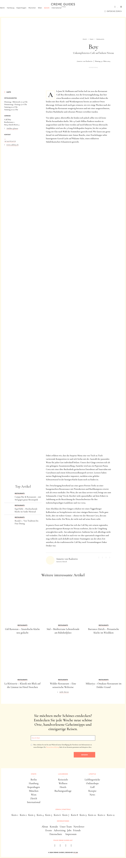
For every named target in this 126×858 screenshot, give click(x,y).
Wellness (63, 783)
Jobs (69, 830)
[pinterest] (66, 846)
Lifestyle (35, 7)
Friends (77, 830)
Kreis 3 (31, 815)
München (36, 11)
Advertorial (93, 67)
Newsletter (78, 826)
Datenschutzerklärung (52, 747)
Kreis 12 (111, 815)
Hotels (63, 787)
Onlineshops (92, 783)
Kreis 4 (40, 815)
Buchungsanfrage (63, 790)
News (92, 794)
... (5, 138)
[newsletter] (71, 846)
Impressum (71, 834)
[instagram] (60, 846)
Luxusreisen (20, 7)
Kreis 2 (23, 815)
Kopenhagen (25, 11)
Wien (44, 11)
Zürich (51, 11)
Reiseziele (63, 779)
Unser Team (66, 826)
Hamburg (14, 11)
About (45, 826)
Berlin (6, 11)
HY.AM (75, 852)
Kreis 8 (74, 815)
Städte (7, 7)
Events (48, 830)
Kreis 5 (48, 815)
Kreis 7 (65, 815)
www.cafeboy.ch (12, 145)
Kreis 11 (101, 815)
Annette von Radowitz (85, 61)
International (61, 11)
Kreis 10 (92, 815)
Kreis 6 (57, 815)
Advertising (59, 830)
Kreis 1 (14, 815)
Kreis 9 (83, 815)
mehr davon (64, 692)
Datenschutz (56, 834)
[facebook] (55, 846)
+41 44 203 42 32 (10, 141)
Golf (92, 787)
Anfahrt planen (12, 128)
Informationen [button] (63, 821)
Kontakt (54, 826)
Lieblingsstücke (92, 779)
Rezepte (92, 790)
